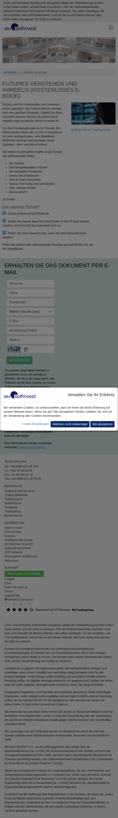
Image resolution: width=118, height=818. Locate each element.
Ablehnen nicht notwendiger (70, 424)
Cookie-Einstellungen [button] (35, 424)
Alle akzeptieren (102, 424)
